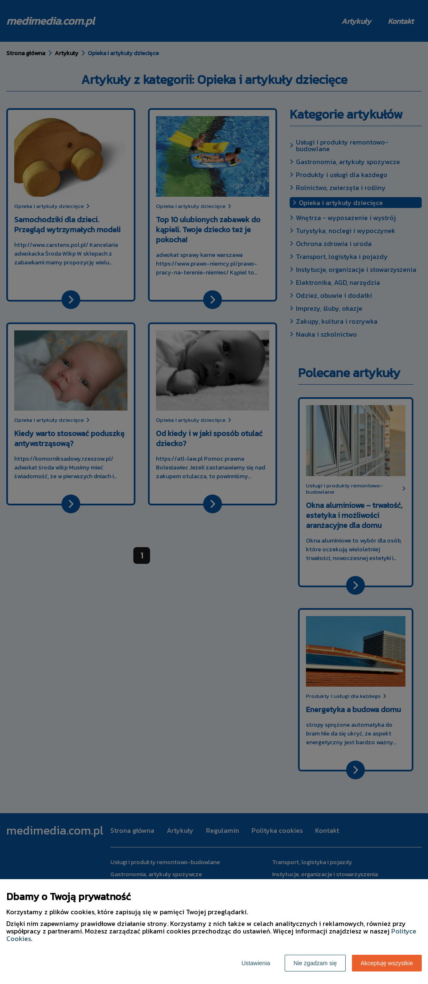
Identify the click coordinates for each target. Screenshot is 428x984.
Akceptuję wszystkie (387, 963)
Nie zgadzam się (315, 963)
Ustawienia (256, 963)
